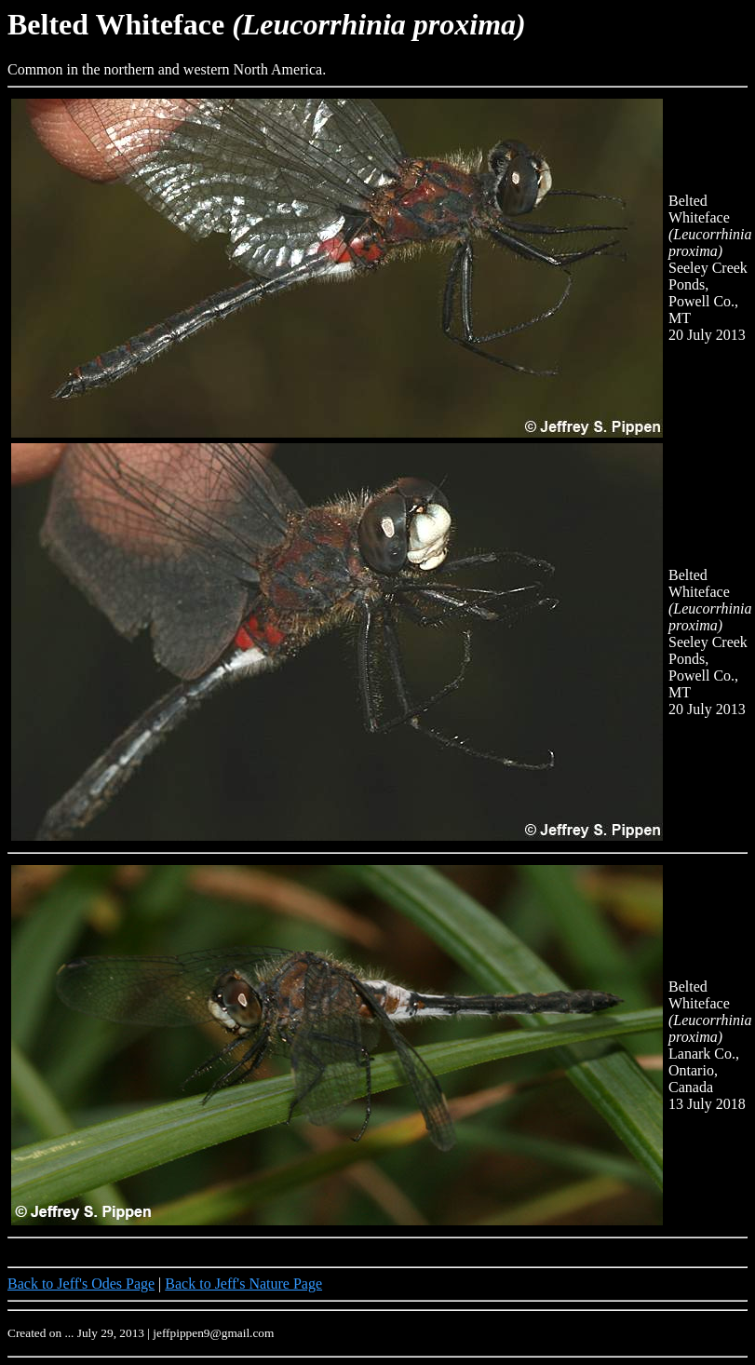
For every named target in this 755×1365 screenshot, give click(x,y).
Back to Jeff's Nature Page (243, 1283)
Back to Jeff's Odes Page (81, 1283)
